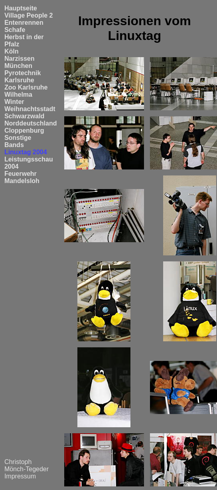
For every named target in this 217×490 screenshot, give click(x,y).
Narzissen (19, 58)
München (18, 65)
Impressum (20, 476)
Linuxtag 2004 (25, 152)
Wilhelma (18, 94)
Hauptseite (20, 8)
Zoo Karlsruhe (25, 87)
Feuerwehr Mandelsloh (21, 177)
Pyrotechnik (22, 73)
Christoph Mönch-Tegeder (26, 465)
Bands (14, 144)
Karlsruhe (19, 80)
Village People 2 (28, 15)
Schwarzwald (24, 116)
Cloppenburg (24, 130)
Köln (11, 51)
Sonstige (18, 137)
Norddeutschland (30, 123)
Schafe (14, 29)
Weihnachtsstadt (29, 109)
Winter (14, 101)
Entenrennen (23, 22)
